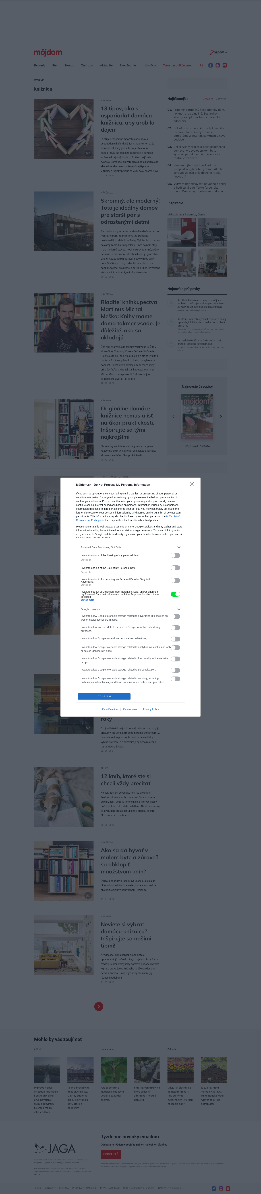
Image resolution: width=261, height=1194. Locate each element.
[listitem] (130, 547)
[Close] (193, 485)
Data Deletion (110, 709)
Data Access (130, 709)
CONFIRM (104, 696)
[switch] (175, 555)
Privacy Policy (151, 709)
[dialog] (130, 597)
